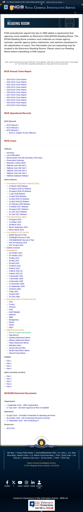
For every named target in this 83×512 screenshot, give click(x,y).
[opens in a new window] (7, 483)
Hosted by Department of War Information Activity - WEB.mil (40, 498)
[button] (55, 2)
